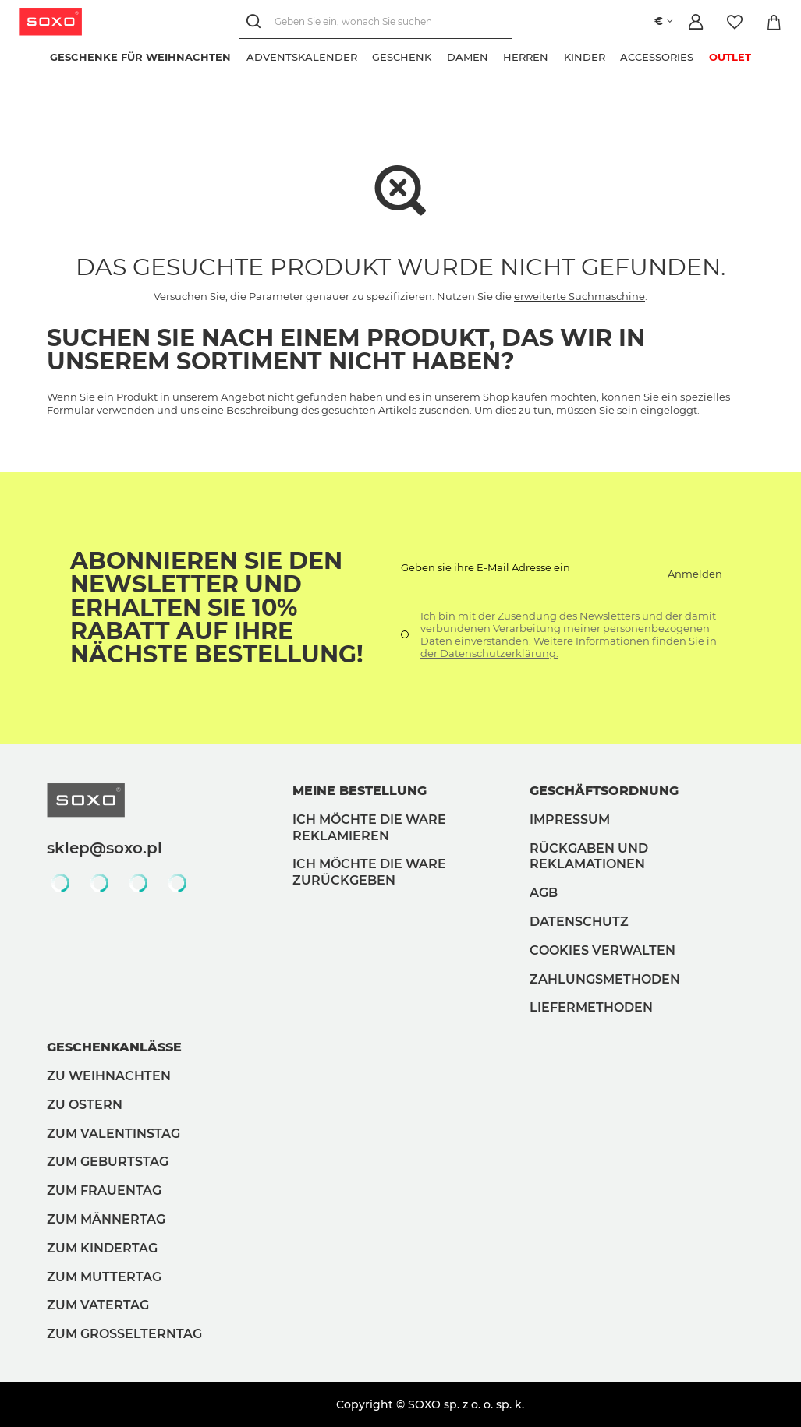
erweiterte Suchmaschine (579, 296)
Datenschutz (579, 921)
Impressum (570, 819)
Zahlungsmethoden (605, 979)
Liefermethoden (591, 1007)
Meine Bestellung (359, 790)
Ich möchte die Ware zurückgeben (369, 872)
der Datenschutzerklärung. (489, 653)
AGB (544, 892)
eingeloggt (668, 410)
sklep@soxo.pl (104, 848)
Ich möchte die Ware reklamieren (369, 827)
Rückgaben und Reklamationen (589, 856)
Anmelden (695, 573)
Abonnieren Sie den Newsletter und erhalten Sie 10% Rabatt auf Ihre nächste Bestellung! (216, 607)
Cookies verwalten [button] (602, 950)
